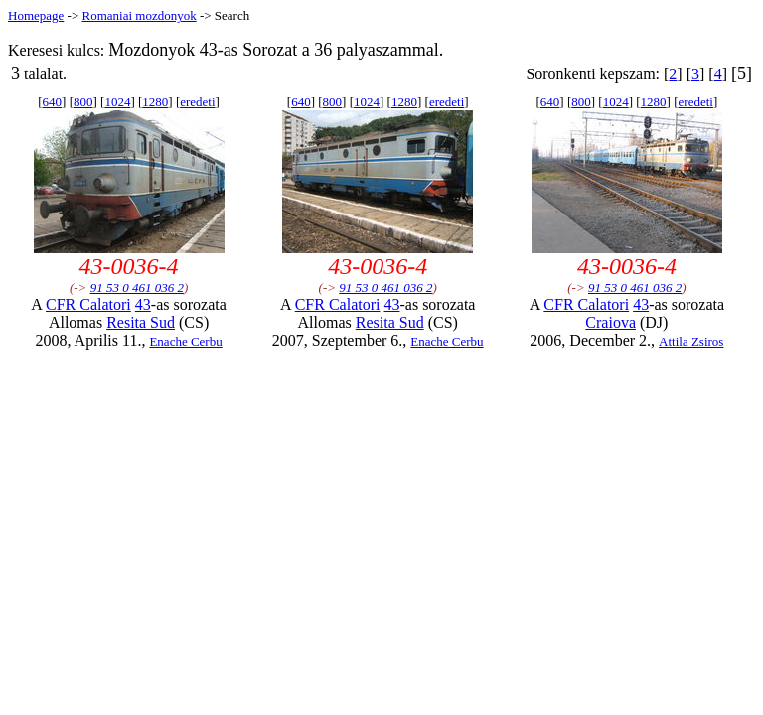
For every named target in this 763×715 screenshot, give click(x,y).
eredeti (197, 101)
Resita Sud (140, 322)
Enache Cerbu (185, 341)
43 (143, 304)
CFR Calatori (88, 304)
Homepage (36, 15)
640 (53, 101)
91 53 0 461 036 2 (137, 287)
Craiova (610, 322)
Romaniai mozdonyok (138, 15)
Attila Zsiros (691, 341)
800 (83, 101)
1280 (155, 101)
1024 (117, 101)
